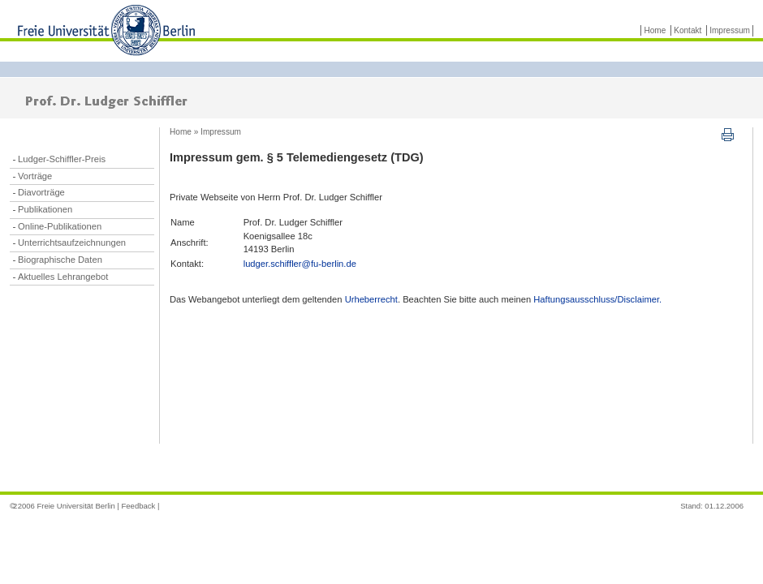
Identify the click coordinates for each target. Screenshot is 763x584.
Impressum (729, 30)
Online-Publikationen (59, 226)
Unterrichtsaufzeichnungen (72, 242)
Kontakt (687, 30)
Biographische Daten (60, 259)
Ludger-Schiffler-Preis (62, 159)
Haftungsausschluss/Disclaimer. (597, 299)
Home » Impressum (205, 131)
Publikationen (45, 209)
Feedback (138, 505)
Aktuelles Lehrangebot (63, 276)
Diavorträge (41, 192)
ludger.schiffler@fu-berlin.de (300, 263)
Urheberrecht (371, 299)
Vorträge (35, 176)
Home (655, 30)
